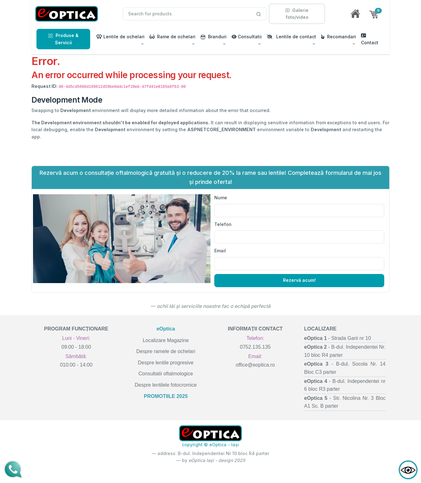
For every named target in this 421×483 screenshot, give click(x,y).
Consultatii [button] (247, 36)
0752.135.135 (255, 347)
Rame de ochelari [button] (172, 36)
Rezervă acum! (299, 280)
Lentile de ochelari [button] (120, 36)
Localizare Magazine (166, 340)
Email (220, 250)
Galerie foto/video (297, 14)
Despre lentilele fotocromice (166, 385)
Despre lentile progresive (166, 362)
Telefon (223, 224)
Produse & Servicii (63, 39)
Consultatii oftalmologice (166, 373)
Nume (220, 197)
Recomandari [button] (338, 36)
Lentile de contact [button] (291, 36)
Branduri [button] (213, 37)
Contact (369, 39)
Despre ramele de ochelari (165, 351)
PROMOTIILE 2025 (166, 396)
